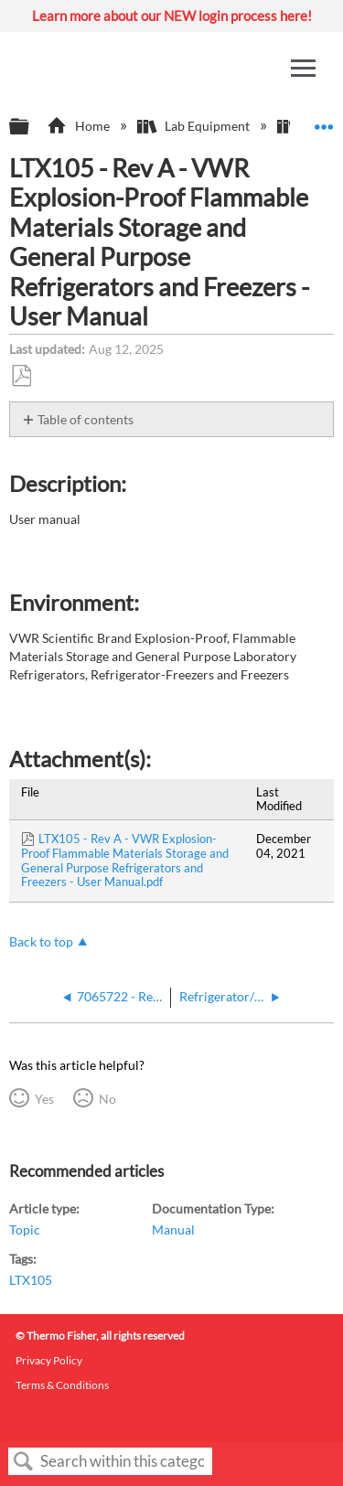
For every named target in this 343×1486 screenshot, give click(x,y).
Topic (24, 1229)
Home (79, 126)
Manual (173, 1229)
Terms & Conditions (62, 1385)
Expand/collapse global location (324, 121)
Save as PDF (21, 376)
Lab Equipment (194, 126)
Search (23, 1462)
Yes (44, 1098)
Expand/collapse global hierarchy (31, 127)
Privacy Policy (49, 1360)
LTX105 (30, 1280)
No (107, 1098)
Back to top (41, 941)
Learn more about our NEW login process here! (172, 15)
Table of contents (86, 419)
